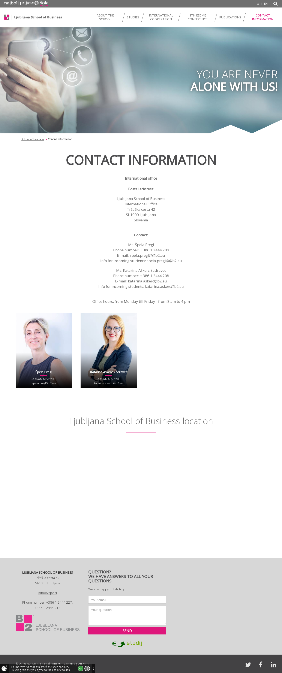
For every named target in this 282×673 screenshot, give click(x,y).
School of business (32, 139)
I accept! (80, 668)
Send (127, 630)
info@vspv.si (47, 593)
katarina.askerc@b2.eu (108, 383)
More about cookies (87, 668)
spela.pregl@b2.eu (44, 383)
